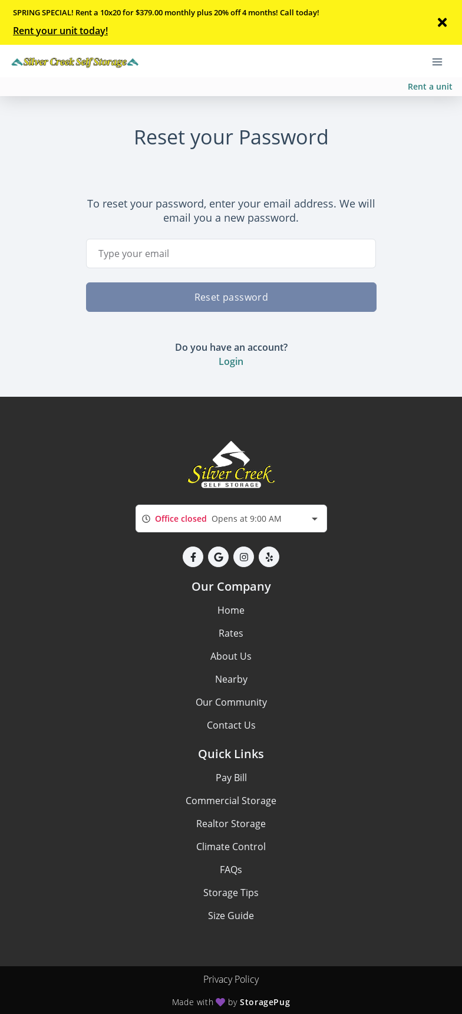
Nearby (231, 679)
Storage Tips (231, 892)
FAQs (231, 869)
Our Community (231, 702)
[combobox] (231, 518)
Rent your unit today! (60, 30)
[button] (193, 556)
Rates (231, 633)
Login (231, 361)
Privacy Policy (231, 979)
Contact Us (231, 725)
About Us (231, 656)
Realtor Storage (231, 823)
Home (231, 610)
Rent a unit (430, 86)
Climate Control (231, 846)
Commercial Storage (231, 800)
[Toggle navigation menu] (442, 61)
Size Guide (231, 915)
